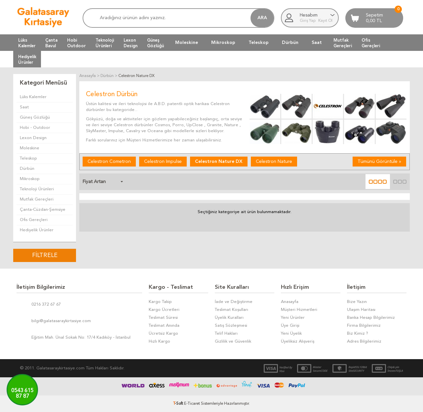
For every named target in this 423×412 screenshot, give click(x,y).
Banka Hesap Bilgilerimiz (371, 318)
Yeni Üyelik (291, 333)
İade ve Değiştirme (233, 302)
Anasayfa (289, 302)
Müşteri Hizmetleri (299, 310)
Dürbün (290, 42)
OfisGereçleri (371, 43)
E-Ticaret (192, 404)
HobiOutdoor (76, 43)
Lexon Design (33, 138)
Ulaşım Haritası (361, 310)
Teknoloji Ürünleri (37, 189)
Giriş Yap (308, 21)
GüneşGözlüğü (155, 43)
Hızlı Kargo (159, 341)
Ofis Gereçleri (34, 220)
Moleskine (186, 42)
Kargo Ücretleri (164, 310)
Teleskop (259, 42)
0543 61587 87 (22, 393)
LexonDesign (130, 43)
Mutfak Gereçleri (37, 199)
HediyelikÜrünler (27, 59)
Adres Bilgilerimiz (364, 341)
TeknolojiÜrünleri (105, 43)
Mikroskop (223, 42)
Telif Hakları (226, 333)
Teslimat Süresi (163, 318)
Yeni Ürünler (293, 318)
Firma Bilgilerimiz (364, 325)
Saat (317, 42)
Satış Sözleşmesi (231, 325)
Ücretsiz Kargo (163, 333)
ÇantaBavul (51, 43)
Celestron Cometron (109, 161)
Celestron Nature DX (219, 161)
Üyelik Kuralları (229, 318)
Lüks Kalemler (33, 97)
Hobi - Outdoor (35, 128)
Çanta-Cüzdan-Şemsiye (42, 209)
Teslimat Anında (164, 325)
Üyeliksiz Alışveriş (297, 341)
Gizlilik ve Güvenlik (233, 341)
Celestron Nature (274, 161)
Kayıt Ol (325, 21)
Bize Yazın (357, 302)
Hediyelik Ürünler (37, 230)
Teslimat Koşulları (231, 310)
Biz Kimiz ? (357, 333)
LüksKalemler (27, 43)
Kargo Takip (160, 302)
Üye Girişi (290, 325)
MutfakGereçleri (342, 43)
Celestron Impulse (163, 161)
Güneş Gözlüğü (35, 117)
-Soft (178, 404)
